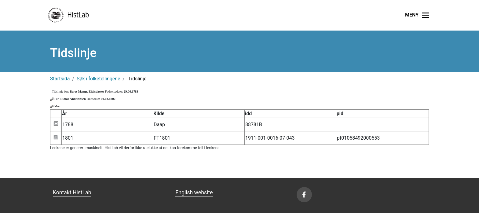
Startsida (60, 79)
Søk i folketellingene (98, 79)
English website (194, 192)
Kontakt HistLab (72, 192)
